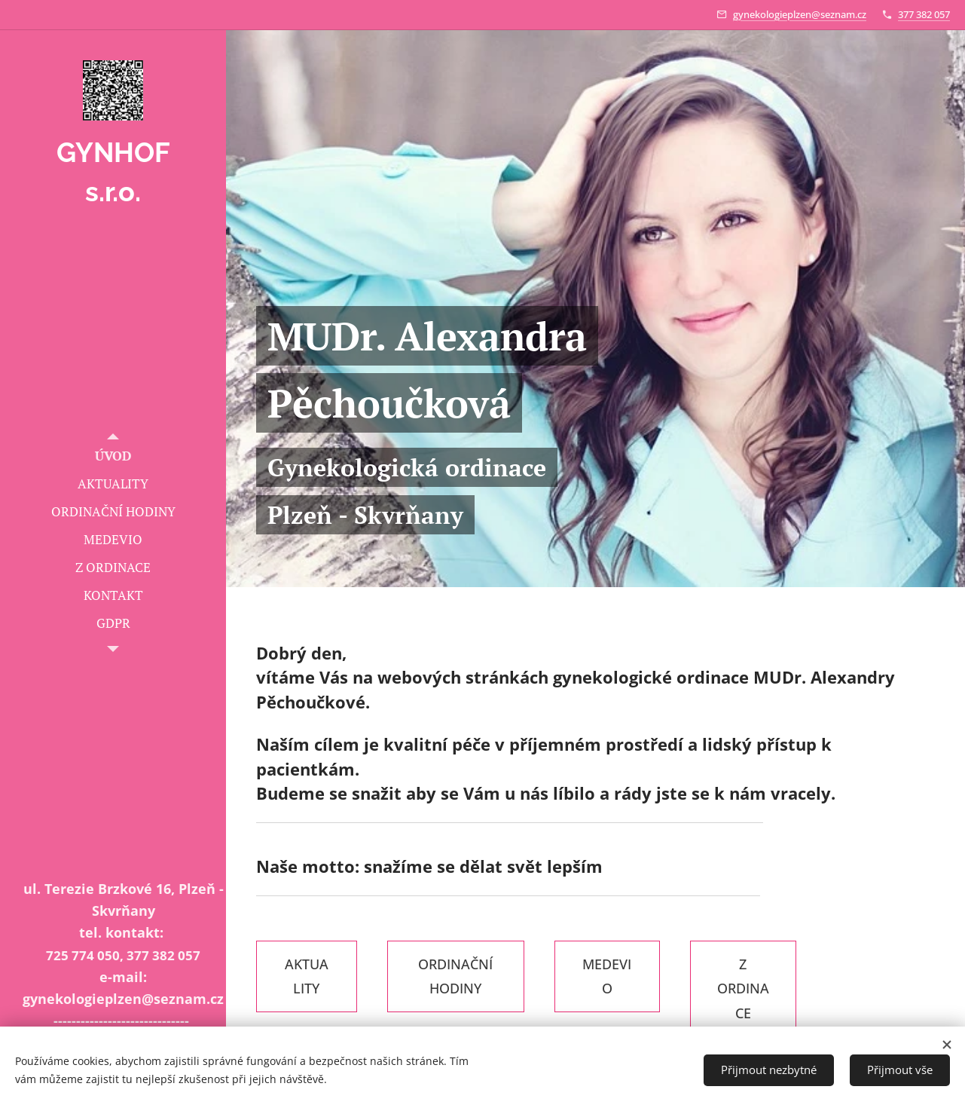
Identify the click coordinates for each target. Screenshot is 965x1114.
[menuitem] (113, 455)
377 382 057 (924, 14)
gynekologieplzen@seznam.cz (799, 14)
